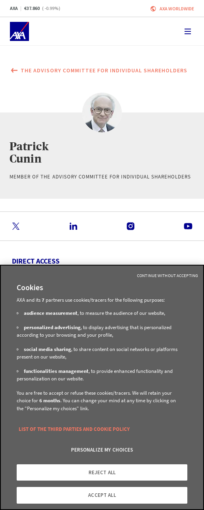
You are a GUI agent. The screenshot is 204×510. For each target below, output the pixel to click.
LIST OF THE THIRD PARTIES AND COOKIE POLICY (74, 429)
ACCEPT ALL (101, 495)
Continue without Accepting (167, 275)
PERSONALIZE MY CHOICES (102, 449)
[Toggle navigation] (187, 31)
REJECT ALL (102, 472)
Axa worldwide (177, 9)
